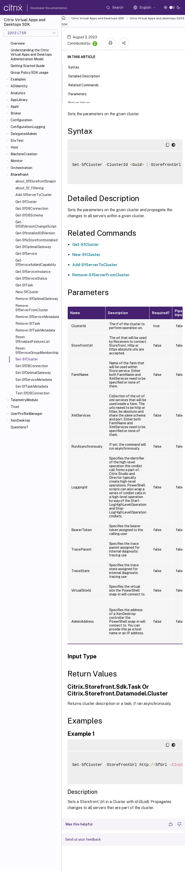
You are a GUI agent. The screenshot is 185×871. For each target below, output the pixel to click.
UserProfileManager (26, 414)
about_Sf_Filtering (29, 188)
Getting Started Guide (28, 66)
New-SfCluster (27, 292)
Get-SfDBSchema (29, 215)
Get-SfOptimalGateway (33, 247)
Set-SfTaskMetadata (31, 386)
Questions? (19, 427)
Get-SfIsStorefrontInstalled (36, 240)
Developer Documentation (41, 8)
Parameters (80, 93)
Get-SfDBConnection (31, 208)
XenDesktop (20, 420)
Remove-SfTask (27, 323)
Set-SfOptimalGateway (33, 373)
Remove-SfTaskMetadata (35, 330)
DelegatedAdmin (24, 134)
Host (14, 147)
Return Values (81, 102)
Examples (18, 79)
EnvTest (17, 140)
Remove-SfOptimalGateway (36, 299)
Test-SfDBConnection (32, 393)
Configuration (21, 120)
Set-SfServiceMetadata (33, 380)
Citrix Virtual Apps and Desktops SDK (97, 18)
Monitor (17, 161)
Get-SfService (26, 254)
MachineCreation (24, 154)
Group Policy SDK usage (29, 72)
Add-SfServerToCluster (33, 195)
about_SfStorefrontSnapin (35, 181)
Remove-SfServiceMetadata (37, 317)
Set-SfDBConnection (31, 366)
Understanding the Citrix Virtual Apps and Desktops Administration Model (31, 54)
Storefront (19, 174)
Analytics (18, 93)
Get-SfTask (24, 285)
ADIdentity (19, 86)
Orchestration (21, 168)
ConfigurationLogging (28, 127)
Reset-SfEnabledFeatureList (32, 339)
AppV (15, 106)
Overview (18, 43)
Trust (15, 407)
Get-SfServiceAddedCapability (35, 262)
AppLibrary (19, 100)
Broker (16, 113)
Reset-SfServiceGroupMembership (37, 350)
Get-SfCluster (26, 202)
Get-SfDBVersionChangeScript (35, 224)
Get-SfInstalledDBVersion (35, 233)
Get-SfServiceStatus (31, 278)
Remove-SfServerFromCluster (31, 308)
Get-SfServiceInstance (33, 272)
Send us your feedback (83, 839)
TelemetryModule (24, 400)
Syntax (76, 66)
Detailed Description (86, 75)
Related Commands (86, 84)
